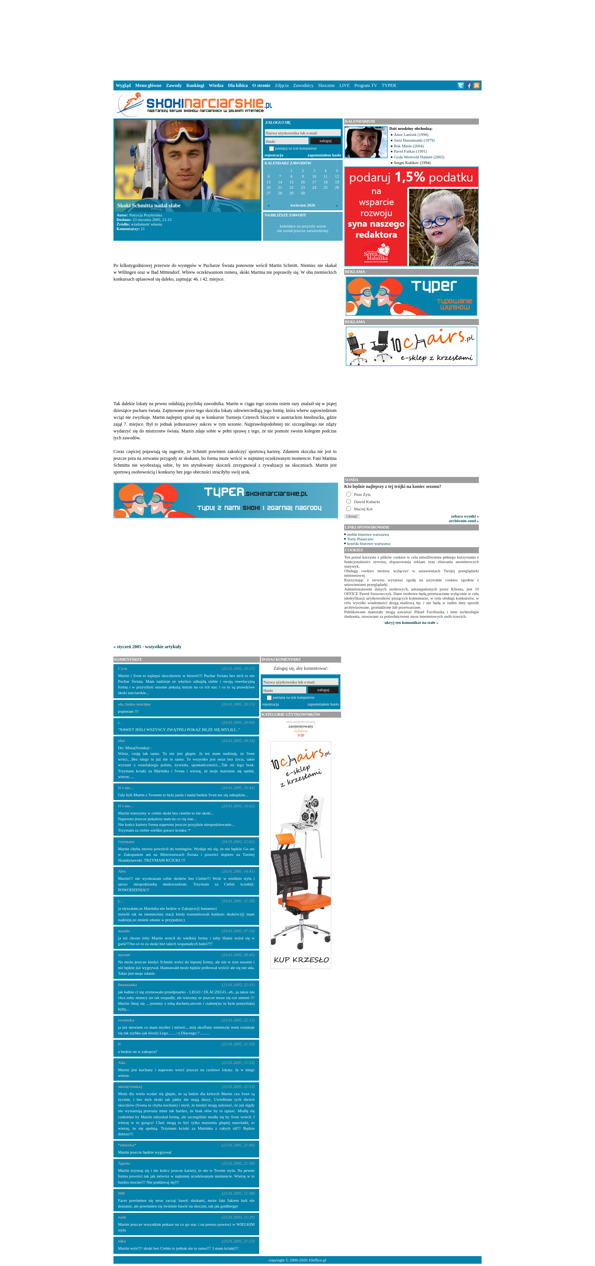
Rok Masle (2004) (409, 146)
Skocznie (326, 85)
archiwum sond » (464, 520)
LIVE (344, 85)
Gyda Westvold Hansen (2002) (419, 157)
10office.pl (317, 1260)
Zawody (174, 85)
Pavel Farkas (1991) (410, 151)
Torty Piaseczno (360, 539)
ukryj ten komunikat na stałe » (412, 622)
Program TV (365, 85)
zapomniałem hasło (324, 155)
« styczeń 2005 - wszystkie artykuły (147, 646)
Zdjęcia (282, 85)
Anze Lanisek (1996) (411, 134)
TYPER (389, 85)
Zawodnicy (303, 85)
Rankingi (195, 85)
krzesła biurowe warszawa (368, 543)
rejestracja (273, 155)
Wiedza (216, 85)
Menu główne (148, 85)
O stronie (261, 85)
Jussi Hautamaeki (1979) (414, 140)
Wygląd (123, 85)
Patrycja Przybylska (145, 215)
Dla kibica (238, 85)
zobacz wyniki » (465, 516)
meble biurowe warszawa (368, 534)
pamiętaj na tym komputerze (296, 148)
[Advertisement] (297, 39)
